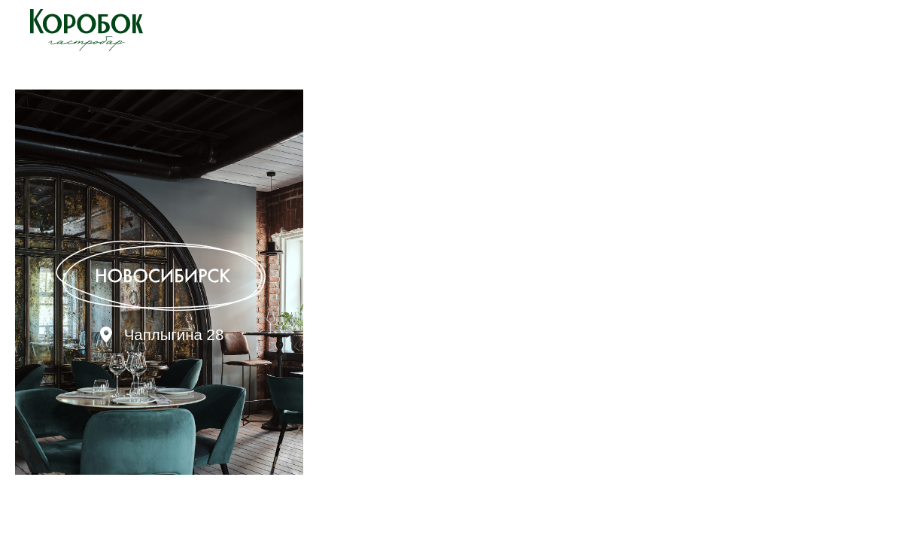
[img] (159, 282)
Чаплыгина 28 (174, 334)
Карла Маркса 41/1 (776, 334)
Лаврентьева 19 (479, 334)
